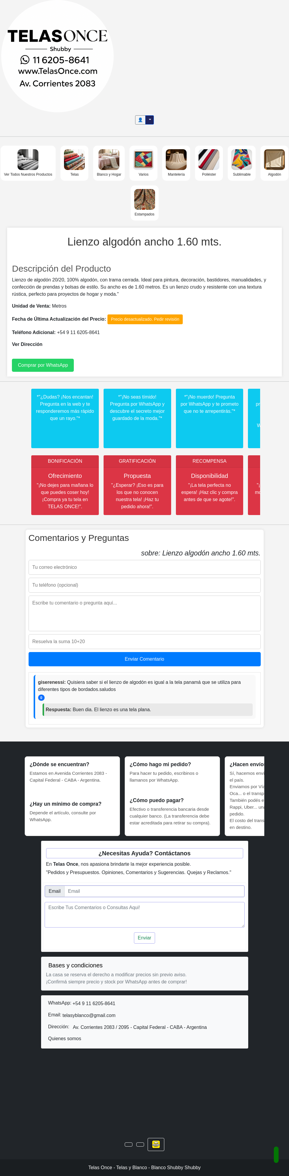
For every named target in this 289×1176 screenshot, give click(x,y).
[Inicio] (57, 55)
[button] (128, 1144)
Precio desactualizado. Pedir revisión (145, 319)
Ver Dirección (27, 344)
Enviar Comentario (144, 659)
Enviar (144, 937)
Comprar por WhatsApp (43, 365)
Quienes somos (64, 1038)
